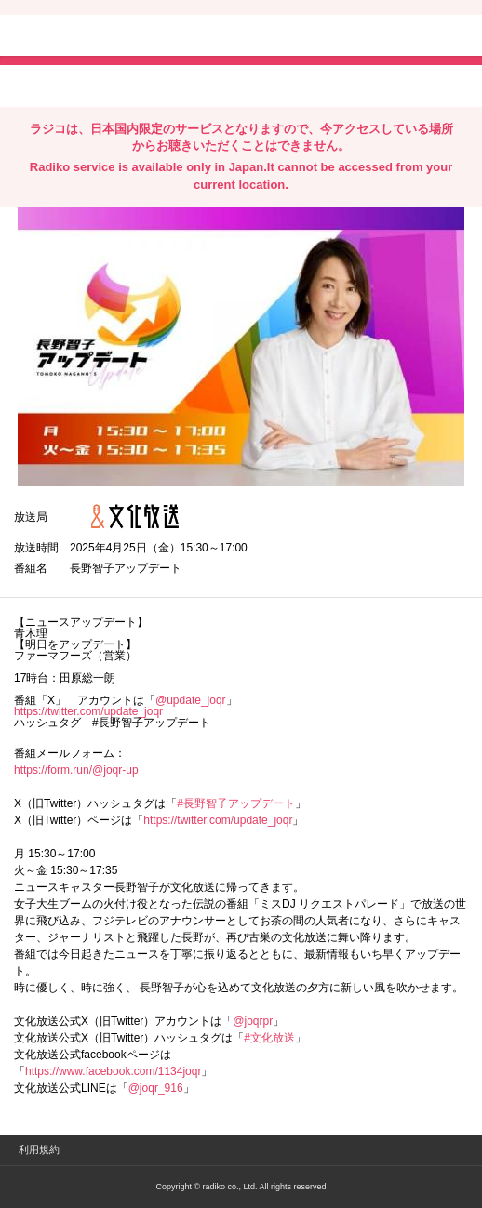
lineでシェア (204, 84)
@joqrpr (253, 1021)
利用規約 (39, 1149)
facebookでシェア (118, 84)
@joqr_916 (155, 1088)
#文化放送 (269, 1037)
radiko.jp (70, 37)
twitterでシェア (42, 84)
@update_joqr (190, 700)
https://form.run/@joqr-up (76, 770)
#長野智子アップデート (236, 803)
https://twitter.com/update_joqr (88, 711)
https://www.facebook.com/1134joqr (113, 1071)
